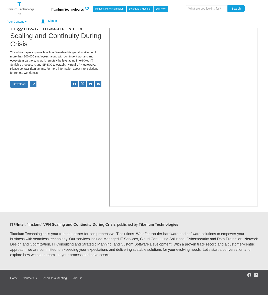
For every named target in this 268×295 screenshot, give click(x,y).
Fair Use (77, 278)
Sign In (52, 20)
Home (14, 278)
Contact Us (30, 278)
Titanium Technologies (67, 9)
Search (236, 8)
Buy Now (161, 8)
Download (19, 84)
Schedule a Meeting (139, 8)
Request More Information (109, 8)
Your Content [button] (16, 21)
